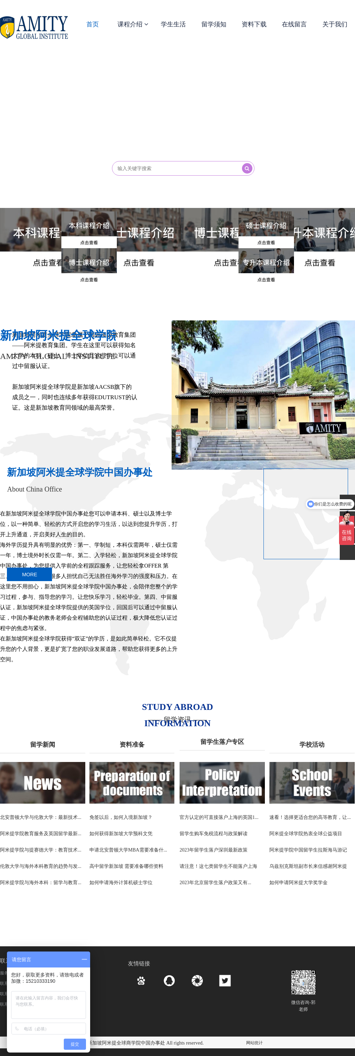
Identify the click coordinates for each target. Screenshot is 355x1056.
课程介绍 (133, 24)
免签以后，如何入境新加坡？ (121, 817)
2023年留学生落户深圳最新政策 (214, 850)
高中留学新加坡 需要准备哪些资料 (126, 867)
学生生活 (173, 24)
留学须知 (213, 24)
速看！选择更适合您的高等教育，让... (310, 817)
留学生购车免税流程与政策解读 (214, 834)
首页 (92, 24)
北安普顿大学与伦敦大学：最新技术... (40, 817)
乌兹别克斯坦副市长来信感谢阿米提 (308, 867)
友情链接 (139, 963)
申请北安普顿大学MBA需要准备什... (128, 850)
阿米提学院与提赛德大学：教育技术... (40, 850)
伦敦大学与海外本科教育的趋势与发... (40, 867)
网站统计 (254, 1042)
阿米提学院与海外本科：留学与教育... (40, 883)
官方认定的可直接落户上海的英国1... (219, 817)
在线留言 (294, 24)
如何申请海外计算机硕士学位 (121, 883)
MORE (29, 575)
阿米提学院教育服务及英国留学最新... (40, 834)
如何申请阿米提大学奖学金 (298, 883)
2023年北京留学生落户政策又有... (215, 883)
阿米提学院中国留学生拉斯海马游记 (308, 850)
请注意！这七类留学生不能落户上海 (218, 867)
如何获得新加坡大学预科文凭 (121, 834)
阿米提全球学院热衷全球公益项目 (305, 834)
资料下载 (254, 24)
